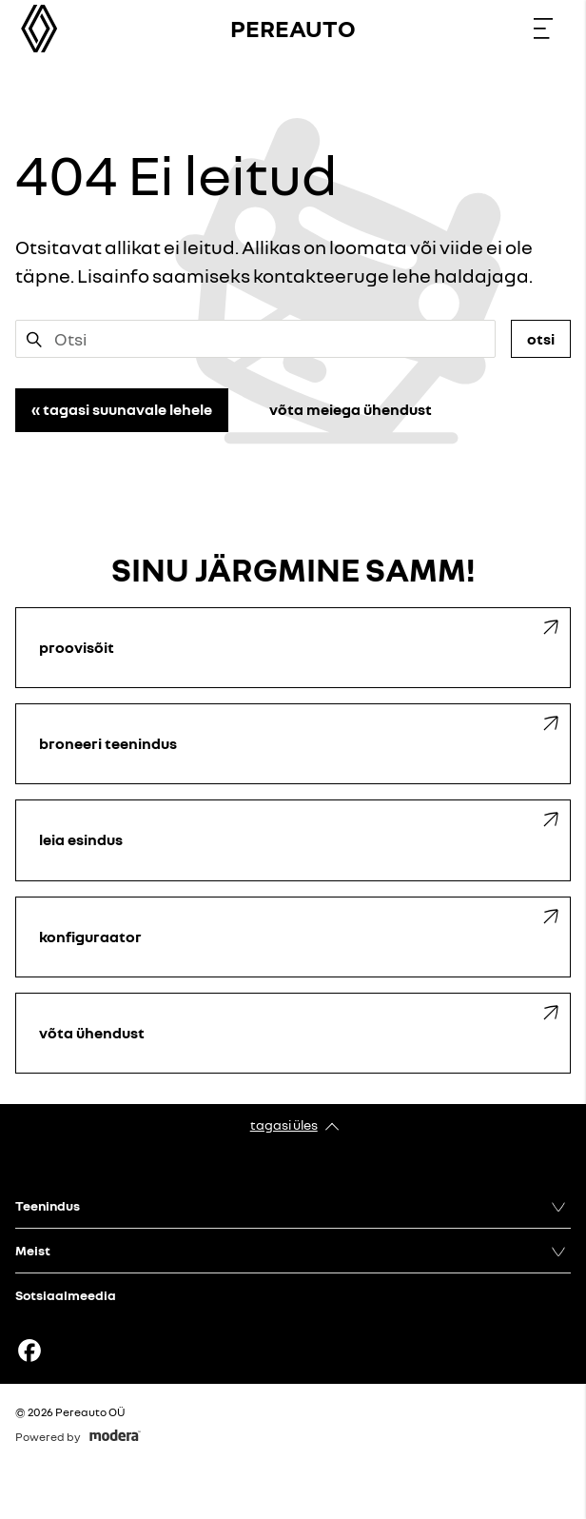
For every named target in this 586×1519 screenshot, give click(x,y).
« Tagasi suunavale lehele (121, 409)
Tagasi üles (284, 1124)
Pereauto (293, 28)
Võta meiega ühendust (350, 409)
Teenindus (47, 1205)
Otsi (541, 338)
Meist (32, 1250)
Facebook (29, 1350)
